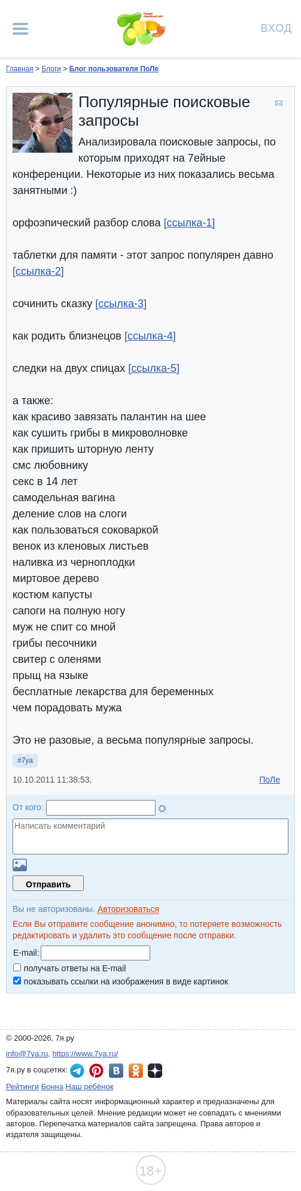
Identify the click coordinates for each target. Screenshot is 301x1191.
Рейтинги (22, 1086)
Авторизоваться (128, 909)
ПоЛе (269, 779)
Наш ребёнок (90, 1086)
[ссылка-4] (150, 336)
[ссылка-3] (121, 304)
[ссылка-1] (189, 223)
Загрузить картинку (20, 864)
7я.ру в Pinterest (96, 1070)
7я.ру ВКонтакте (116, 1070)
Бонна (52, 1086)
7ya (27, 760)
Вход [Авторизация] (276, 27)
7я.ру (155, 1070)
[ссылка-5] (154, 368)
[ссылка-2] (38, 271)
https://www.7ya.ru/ (85, 1053)
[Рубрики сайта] (20, 29)
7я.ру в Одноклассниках (136, 1070)
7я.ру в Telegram (77, 1070)
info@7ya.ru (27, 1053)
